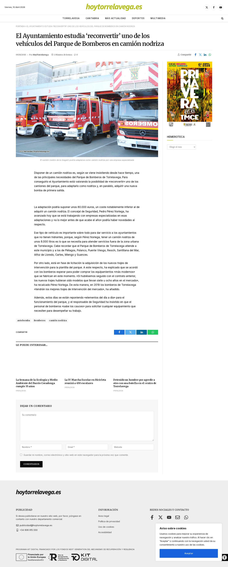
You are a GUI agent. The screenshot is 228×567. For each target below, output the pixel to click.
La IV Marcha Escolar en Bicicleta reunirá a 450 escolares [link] (85, 381)
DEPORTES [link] (138, 18)
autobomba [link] (23, 320)
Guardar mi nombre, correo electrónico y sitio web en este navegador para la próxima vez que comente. (76, 455)
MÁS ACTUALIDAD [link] (115, 18)
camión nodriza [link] (58, 320)
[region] (189, 542)
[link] (224, 557)
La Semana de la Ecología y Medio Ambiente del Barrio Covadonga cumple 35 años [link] (36, 383)
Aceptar (189, 553)
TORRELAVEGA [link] (71, 18)
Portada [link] (20, 26)
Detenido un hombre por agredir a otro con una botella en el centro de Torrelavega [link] (134, 383)
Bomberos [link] (39, 320)
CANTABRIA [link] (92, 18)
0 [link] (76, 55)
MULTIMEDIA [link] (158, 18)
